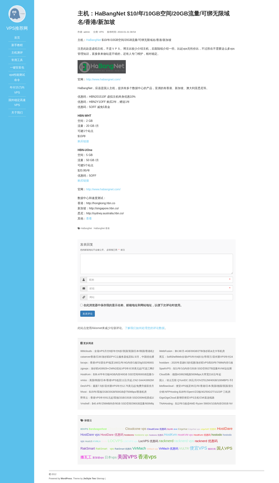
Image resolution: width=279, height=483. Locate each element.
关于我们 (17, 112)
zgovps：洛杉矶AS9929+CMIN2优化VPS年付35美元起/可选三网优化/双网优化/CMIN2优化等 (132, 368)
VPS (101, 32)
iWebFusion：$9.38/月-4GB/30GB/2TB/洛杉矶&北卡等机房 (192, 351)
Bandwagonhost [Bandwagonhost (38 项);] (98, 429)
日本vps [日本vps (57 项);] (111, 457)
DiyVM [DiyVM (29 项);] (170, 429)
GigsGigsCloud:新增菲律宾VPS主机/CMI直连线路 (186, 397)
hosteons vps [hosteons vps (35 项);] (141, 435)
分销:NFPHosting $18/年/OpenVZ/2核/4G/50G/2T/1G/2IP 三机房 (194, 391)
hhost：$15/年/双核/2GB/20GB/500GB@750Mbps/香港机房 (113, 391)
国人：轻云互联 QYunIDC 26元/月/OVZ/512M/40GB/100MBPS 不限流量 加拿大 (203, 380)
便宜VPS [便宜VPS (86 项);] (198, 448)
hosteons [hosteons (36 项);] (129, 435)
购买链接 (83, 141)
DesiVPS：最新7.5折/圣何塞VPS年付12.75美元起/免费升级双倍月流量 (119, 385)
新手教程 (17, 45)
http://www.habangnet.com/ (103, 79)
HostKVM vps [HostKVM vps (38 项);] (185, 434)
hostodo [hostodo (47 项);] (216, 434)
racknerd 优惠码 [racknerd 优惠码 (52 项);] (206, 441)
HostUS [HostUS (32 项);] (89, 441)
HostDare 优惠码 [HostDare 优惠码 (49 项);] (112, 434)
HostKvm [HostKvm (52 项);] (170, 434)
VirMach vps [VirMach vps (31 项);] (152, 449)
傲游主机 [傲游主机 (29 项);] (212, 449)
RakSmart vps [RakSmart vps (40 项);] (105, 448)
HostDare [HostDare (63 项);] (225, 428)
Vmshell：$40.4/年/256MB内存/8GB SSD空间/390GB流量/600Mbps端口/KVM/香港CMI (128, 403)
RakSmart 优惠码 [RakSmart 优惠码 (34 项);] (123, 449)
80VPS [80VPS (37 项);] (84, 429)
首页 (17, 37)
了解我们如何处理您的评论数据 (145, 328)
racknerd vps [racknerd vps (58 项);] (184, 441)
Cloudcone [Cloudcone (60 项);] (116, 429)
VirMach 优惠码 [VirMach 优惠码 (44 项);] (168, 448)
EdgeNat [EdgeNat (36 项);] (182, 429)
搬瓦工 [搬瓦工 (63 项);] (86, 457)
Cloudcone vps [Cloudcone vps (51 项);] (135, 429)
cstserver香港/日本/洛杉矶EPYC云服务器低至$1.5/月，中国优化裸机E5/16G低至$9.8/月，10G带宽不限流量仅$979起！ (146, 356)
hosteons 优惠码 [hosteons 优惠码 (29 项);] (156, 435)
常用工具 (17, 60)
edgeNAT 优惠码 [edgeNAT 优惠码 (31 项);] (208, 429)
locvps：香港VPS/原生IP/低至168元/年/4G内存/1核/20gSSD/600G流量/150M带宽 (125, 362)
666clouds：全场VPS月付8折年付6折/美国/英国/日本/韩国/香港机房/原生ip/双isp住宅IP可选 (131, 351)
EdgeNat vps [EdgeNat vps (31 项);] (194, 429)
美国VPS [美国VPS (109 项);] (127, 457)
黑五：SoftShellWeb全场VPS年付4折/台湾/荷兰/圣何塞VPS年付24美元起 (199, 356)
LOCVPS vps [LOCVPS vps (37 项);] (130, 441)
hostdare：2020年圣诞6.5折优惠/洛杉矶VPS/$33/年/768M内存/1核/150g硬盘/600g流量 (207, 362)
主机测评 (17, 52)
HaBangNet (93, 39)
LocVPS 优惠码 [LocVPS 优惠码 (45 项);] (148, 441)
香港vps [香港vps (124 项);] (147, 457)
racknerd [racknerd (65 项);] (166, 441)
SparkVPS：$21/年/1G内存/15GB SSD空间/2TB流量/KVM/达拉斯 (195, 368)
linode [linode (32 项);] (104, 441)
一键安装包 (17, 67)
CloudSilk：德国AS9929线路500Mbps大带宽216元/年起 (190, 374)
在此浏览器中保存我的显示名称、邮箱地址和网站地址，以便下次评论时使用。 (133, 305)
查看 (89, 218)
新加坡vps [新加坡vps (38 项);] (98, 457)
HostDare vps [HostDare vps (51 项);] (90, 434)
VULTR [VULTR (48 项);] (184, 448)
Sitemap (100, 478)
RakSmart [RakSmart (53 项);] (87, 448)
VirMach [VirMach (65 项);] (139, 448)
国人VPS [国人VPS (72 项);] (224, 448)
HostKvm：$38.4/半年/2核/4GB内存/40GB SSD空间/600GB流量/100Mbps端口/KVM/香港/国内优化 (135, 374)
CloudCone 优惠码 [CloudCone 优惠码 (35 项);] (156, 429)
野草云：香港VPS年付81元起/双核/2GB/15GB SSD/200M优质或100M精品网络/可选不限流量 (132, 397)
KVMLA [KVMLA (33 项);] (97, 441)
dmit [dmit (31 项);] (175, 429)
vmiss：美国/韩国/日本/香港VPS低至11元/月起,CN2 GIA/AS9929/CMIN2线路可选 (125, 380)
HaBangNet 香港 (102, 228)
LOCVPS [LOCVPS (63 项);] (115, 441)
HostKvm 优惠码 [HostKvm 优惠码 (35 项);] (202, 435)
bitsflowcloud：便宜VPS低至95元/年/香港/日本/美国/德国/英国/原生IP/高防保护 (202, 385)
